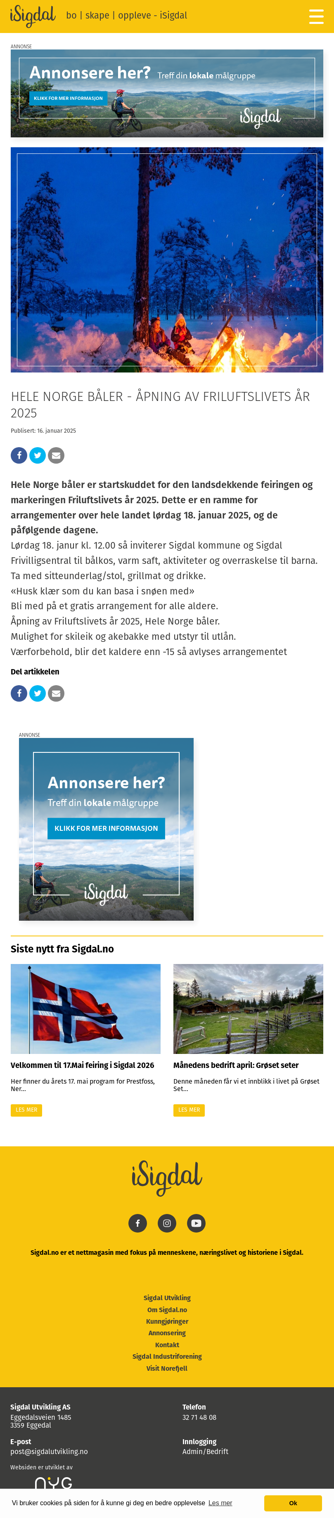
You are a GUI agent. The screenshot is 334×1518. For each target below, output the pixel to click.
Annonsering (167, 1333)
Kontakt (167, 1345)
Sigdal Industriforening (167, 1357)
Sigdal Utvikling (167, 1298)
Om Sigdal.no (167, 1310)
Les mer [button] (220, 1502)
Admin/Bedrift (205, 1452)
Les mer (26, 1110)
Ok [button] (293, 1503)
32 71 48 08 (199, 1417)
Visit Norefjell (167, 1369)
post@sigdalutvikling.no (49, 1452)
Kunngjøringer (167, 1322)
